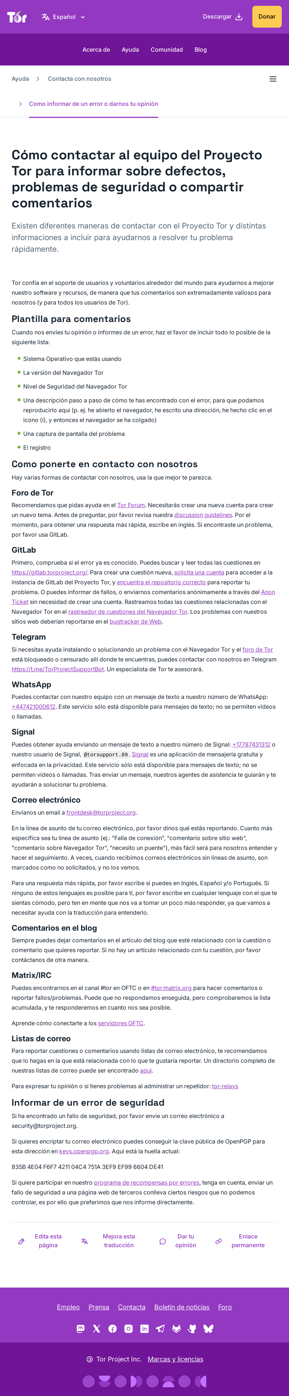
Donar (267, 16)
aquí (146, 1070)
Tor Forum (131, 505)
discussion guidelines (203, 514)
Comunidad (167, 49)
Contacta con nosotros (79, 78)
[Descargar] (223, 17)
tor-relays (225, 1086)
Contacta (132, 1307)
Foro (225, 1307)
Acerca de (96, 49)
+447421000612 (34, 706)
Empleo (68, 1307)
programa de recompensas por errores (146, 1182)
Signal (140, 754)
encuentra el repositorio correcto (161, 582)
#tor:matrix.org (171, 987)
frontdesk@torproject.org (101, 812)
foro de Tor (258, 649)
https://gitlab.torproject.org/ (49, 572)
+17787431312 (251, 744)
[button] (43, 1240)
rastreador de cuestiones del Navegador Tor (127, 611)
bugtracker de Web (136, 621)
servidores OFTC (120, 1023)
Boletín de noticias (181, 1307)
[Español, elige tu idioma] (64, 17)
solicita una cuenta (199, 572)
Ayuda (130, 49)
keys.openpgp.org (84, 1151)
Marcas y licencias (175, 1359)
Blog (201, 49)
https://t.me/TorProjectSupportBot (58, 669)
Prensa (99, 1307)
